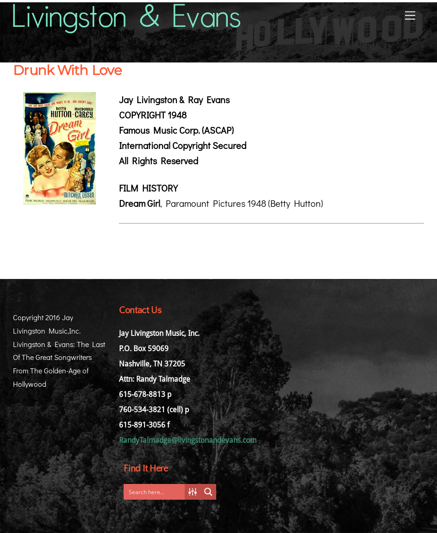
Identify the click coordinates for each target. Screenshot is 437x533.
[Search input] (156, 491)
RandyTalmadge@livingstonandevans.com (187, 440)
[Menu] (410, 15)
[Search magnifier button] (208, 492)
